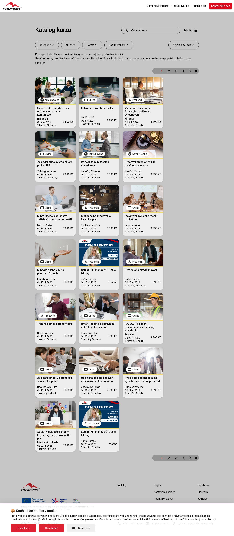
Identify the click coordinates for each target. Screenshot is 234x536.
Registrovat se (180, 5)
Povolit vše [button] (23, 528)
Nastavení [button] (81, 528)
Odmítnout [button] (51, 528)
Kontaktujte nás (220, 6)
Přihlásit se (199, 5)
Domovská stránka (157, 5)
